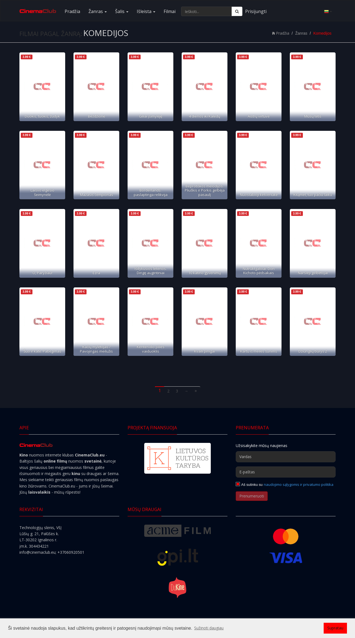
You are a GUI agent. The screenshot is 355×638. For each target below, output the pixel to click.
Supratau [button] (335, 628)
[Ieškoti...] (206, 11)
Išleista (146, 11)
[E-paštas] (286, 472)
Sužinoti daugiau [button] (209, 628)
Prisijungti (256, 11)
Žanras (97, 11)
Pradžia (72, 11)
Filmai (170, 11)
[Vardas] (286, 456)
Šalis (121, 11)
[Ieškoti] (237, 11)
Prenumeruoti (251, 496)
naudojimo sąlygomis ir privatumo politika (298, 484)
